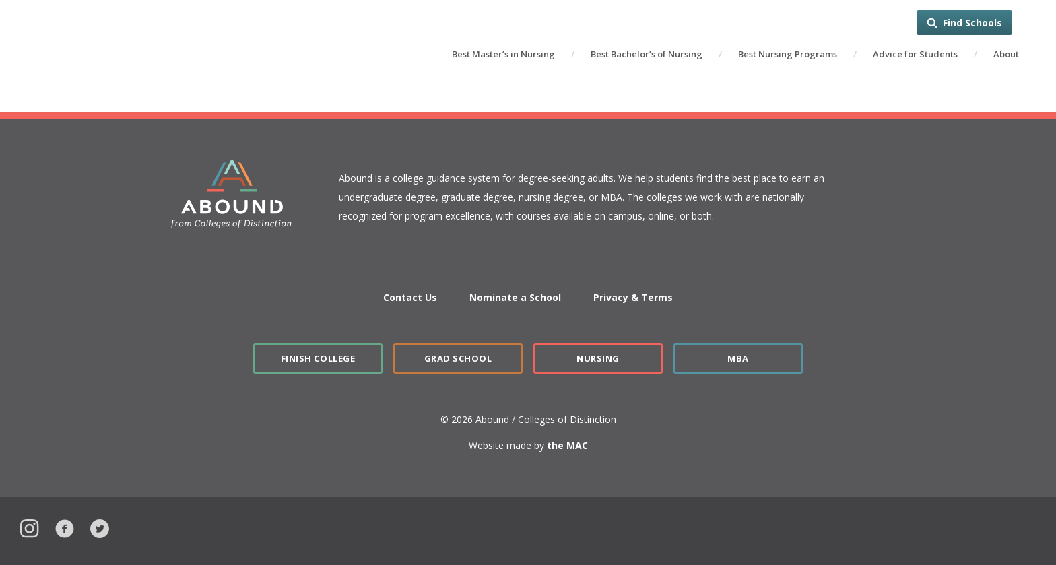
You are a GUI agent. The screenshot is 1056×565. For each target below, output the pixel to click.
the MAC (567, 445)
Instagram (29, 527)
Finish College (318, 358)
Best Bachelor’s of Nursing (646, 54)
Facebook (64, 527)
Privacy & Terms (633, 297)
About (1006, 54)
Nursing (598, 358)
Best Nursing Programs (787, 54)
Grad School (458, 358)
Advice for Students (915, 54)
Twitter (99, 527)
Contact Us (410, 297)
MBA (738, 358)
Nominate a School (515, 297)
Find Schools (972, 22)
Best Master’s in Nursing (503, 54)
